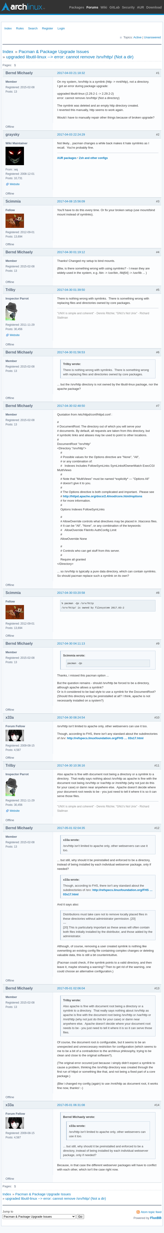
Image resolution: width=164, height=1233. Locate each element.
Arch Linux (23, 6)
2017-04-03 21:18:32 (71, 73)
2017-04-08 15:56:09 (71, 201)
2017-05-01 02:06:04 (71, 988)
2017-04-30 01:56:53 (71, 352)
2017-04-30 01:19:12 (71, 252)
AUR (140, 7)
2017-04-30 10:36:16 (71, 765)
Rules (20, 28)
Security (128, 7)
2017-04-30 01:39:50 (71, 289)
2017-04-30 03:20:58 (71, 592)
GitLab (114, 7)
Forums (92, 7)
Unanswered (152, 37)
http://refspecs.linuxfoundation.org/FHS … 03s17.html (105, 738)
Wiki (104, 7)
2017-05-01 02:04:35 (71, 828)
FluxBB (155, 1218)
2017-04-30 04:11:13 (71, 643)
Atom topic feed (151, 1212)
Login (61, 28)
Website (15, 184)
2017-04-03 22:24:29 (71, 134)
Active (137, 37)
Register (47, 28)
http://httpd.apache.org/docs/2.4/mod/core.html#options (102, 496)
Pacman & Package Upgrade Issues (54, 51)
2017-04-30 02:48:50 (71, 405)
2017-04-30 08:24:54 (71, 717)
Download (154, 7)
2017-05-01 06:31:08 (71, 1105)
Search (33, 28)
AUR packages (66, 158)
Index (8, 28)
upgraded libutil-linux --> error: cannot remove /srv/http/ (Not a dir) (70, 56)
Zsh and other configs (93, 158)
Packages (76, 7)
